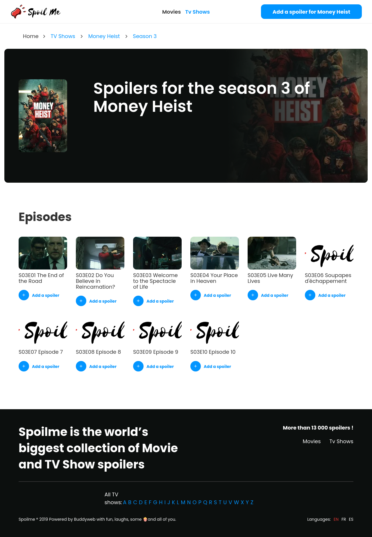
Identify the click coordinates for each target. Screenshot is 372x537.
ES (351, 519)
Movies (171, 11)
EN (336, 519)
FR (343, 519)
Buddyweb (85, 519)
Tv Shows (197, 11)
